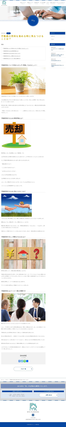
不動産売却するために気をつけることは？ (11, 53)
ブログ (8, 33)
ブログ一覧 (23, 368)
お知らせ (53, 36)
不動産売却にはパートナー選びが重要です (11, 58)
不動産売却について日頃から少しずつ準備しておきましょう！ (16, 48)
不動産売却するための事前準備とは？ (11, 50)
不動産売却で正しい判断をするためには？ (11, 55)
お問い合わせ (49, 395)
